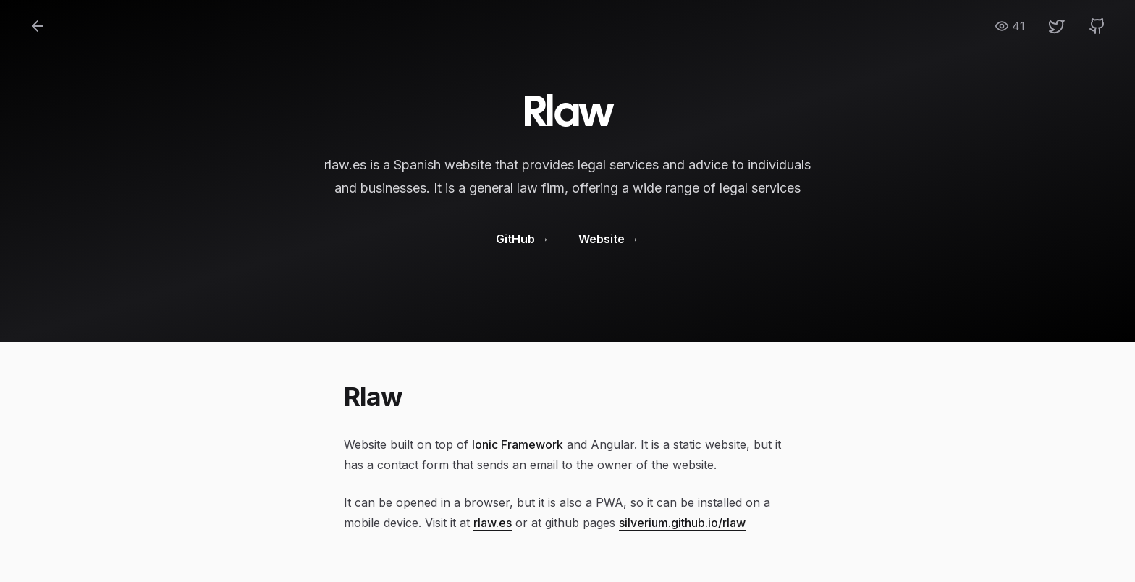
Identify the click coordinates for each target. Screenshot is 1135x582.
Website (608, 239)
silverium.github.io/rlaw (682, 522)
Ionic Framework (517, 444)
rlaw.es (492, 522)
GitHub (522, 239)
